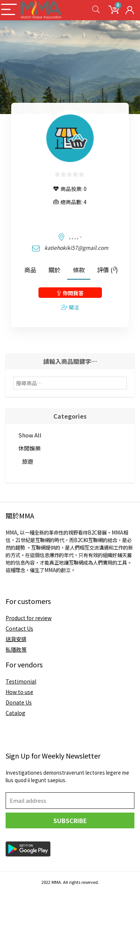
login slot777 (16, 911)
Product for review (29, 618)
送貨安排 (16, 639)
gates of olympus (21, 918)
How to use (19, 692)
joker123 (11, 896)
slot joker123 (16, 933)
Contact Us (19, 628)
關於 (54, 269)
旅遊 (27, 461)
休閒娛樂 (29, 448)
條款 (79, 269)
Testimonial (21, 681)
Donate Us (19, 702)
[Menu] (9, 10)
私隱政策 (16, 649)
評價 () (107, 269)
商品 (30, 269)
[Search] (96, 10)
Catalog (15, 713)
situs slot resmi (19, 926)
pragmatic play (19, 903)
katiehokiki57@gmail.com (76, 247)
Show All (29, 435)
